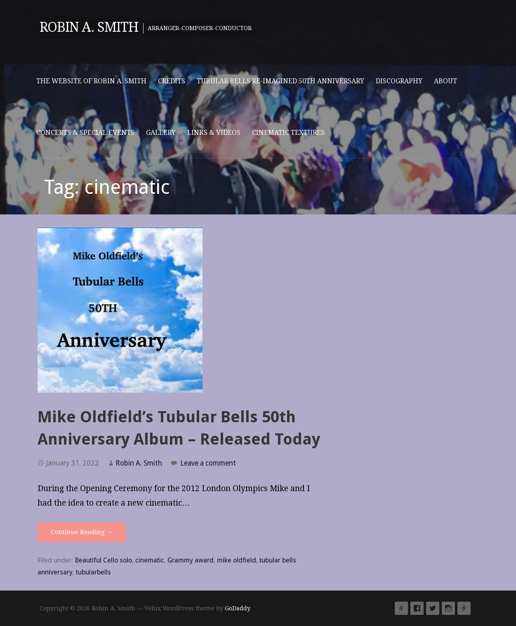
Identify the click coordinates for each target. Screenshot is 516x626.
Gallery (161, 132)
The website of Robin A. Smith (91, 81)
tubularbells (93, 572)
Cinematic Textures (288, 132)
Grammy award (190, 560)
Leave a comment (208, 463)
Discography (399, 81)
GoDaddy (237, 608)
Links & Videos (213, 132)
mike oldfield (236, 560)
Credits (171, 81)
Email (464, 608)
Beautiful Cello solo (103, 560)
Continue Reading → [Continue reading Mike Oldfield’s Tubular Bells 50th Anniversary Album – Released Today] (82, 532)
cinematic (149, 560)
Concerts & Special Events (85, 132)
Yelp (401, 608)
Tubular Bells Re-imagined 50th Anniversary (280, 81)
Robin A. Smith (89, 27)
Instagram (448, 608)
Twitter (432, 608)
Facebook (417, 608)
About (445, 81)
